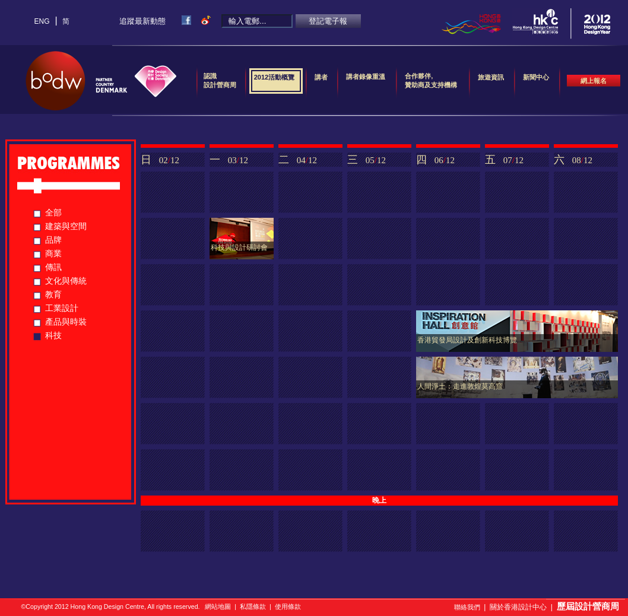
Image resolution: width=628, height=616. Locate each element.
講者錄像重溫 (365, 76)
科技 (53, 335)
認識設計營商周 (220, 80)
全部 (53, 212)
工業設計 (61, 308)
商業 (53, 253)
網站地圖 (218, 606)
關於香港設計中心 (518, 607)
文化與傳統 (66, 280)
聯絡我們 (467, 607)
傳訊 (53, 267)
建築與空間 (66, 226)
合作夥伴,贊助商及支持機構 (431, 80)
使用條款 (288, 606)
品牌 (53, 240)
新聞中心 (536, 81)
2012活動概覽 (274, 81)
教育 (53, 294)
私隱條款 (253, 606)
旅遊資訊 (491, 81)
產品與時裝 (66, 321)
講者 (321, 81)
